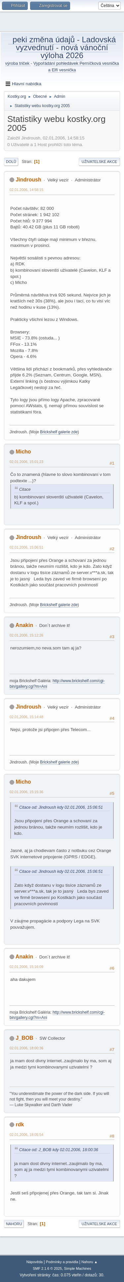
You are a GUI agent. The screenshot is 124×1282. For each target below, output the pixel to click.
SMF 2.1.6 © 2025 (47, 1268)
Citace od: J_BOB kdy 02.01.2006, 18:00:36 (58, 1149)
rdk (20, 1124)
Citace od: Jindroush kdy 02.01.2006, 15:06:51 (61, 807)
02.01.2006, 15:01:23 (26, 462)
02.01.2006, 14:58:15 (26, 190)
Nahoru (14, 1224)
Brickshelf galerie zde (59, 432)
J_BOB (24, 1038)
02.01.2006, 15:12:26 (26, 635)
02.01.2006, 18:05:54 (26, 1135)
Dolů (11, 162)
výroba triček (17, 63)
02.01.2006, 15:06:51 (26, 547)
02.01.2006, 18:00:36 (26, 1048)
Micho (23, 451)
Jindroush (28, 179)
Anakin (24, 625)
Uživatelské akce (99, 162)
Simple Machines (77, 1268)
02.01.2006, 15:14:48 (26, 717)
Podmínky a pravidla (62, 1262)
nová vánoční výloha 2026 (74, 51)
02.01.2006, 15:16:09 (26, 967)
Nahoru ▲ (89, 1262)
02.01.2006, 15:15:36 (26, 792)
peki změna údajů (42, 39)
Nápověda (34, 1262)
